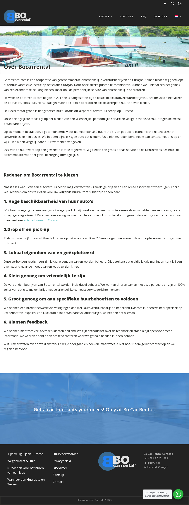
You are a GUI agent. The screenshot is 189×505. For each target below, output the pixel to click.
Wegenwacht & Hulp (21, 461)
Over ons (160, 16)
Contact (58, 482)
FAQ (144, 16)
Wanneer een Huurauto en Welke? (26, 482)
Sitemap (58, 475)
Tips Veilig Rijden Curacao (25, 454)
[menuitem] (178, 16)
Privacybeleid (62, 461)
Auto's (106, 16)
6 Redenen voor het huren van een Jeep (25, 470)
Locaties (127, 16)
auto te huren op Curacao (41, 220)
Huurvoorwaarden (65, 454)
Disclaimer (60, 468)
